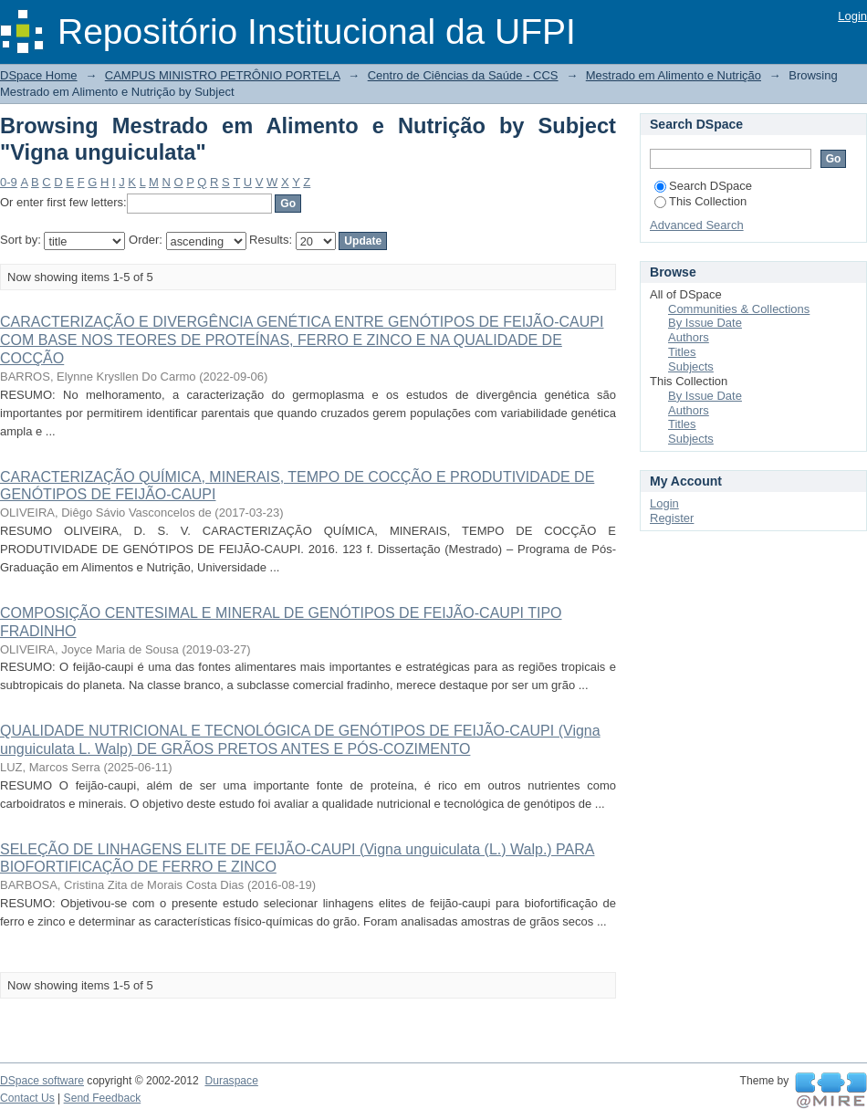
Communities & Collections (739, 309)
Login (852, 16)
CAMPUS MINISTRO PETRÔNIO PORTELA (222, 75)
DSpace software (42, 1080)
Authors (688, 337)
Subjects (691, 366)
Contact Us (27, 1098)
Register (672, 518)
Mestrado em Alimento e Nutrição (673, 75)
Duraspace (230, 1080)
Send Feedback (102, 1098)
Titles (682, 352)
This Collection (700, 201)
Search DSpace (703, 186)
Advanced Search (697, 225)
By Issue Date (705, 323)
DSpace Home (39, 75)
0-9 (8, 182)
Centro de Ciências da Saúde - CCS (463, 75)
